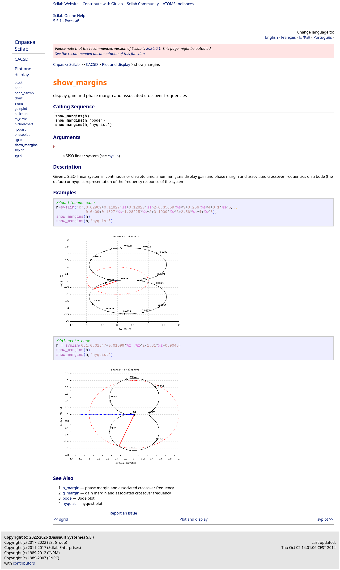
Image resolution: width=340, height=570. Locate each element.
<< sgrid (61, 519)
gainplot (21, 108)
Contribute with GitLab (103, 3)
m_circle (21, 119)
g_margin (71, 493)
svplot (19, 150)
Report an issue (123, 513)
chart (18, 98)
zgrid (18, 155)
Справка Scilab (25, 45)
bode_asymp (24, 93)
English (271, 37)
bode (18, 87)
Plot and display (23, 71)
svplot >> (325, 519)
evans (19, 103)
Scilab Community (143, 3)
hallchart (21, 113)
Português (323, 37)
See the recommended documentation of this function (100, 53)
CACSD (21, 59)
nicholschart (24, 124)
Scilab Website (66, 3)
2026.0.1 (153, 48)
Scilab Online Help (69, 15)
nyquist (20, 129)
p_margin (71, 487)
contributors (24, 563)
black (18, 82)
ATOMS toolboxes (178, 3)
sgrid (18, 139)
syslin (114, 155)
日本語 (304, 37)
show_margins (26, 145)
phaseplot (22, 134)
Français (288, 37)
